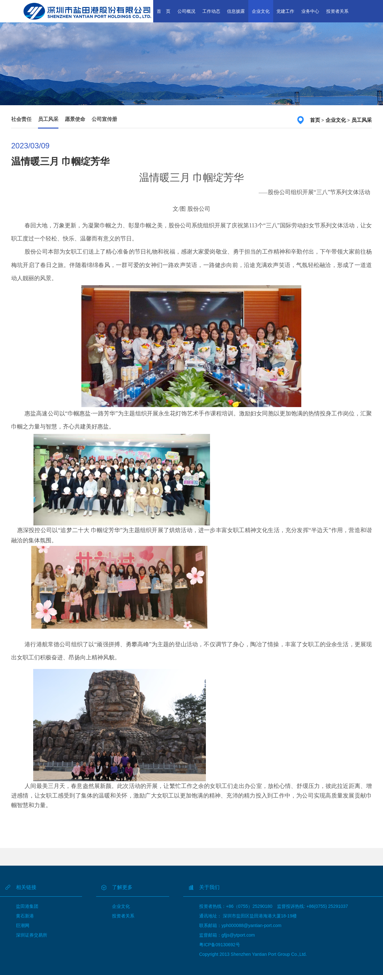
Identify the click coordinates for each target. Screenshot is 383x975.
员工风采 (48, 119)
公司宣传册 (104, 119)
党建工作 (285, 11)
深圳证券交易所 (31, 935)
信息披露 (236, 11)
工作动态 (211, 11)
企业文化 (261, 11)
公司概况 (186, 11)
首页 (315, 120)
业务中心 (310, 11)
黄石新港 (25, 915)
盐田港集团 (27, 906)
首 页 (164, 11)
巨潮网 (22, 925)
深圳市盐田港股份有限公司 (87, 11)
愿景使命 (75, 119)
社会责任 (21, 119)
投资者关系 (337, 11)
